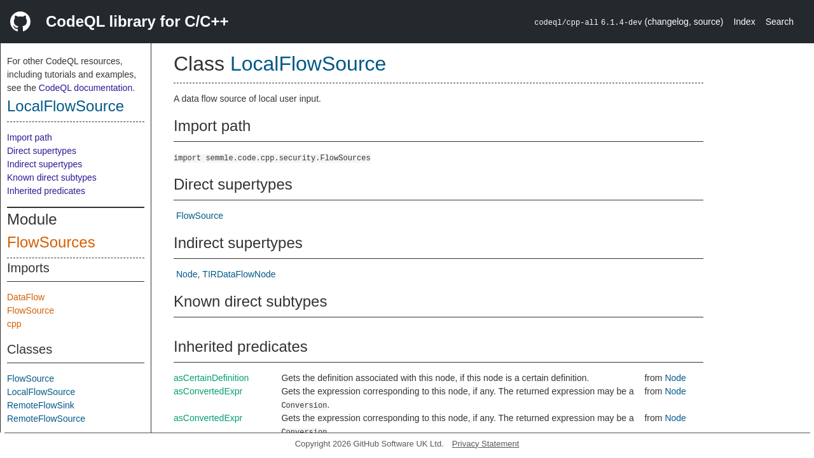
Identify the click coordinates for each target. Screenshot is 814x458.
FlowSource (30, 310)
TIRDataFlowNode (238, 274)
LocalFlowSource (65, 105)
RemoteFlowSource (46, 418)
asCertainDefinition (211, 378)
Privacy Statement (486, 443)
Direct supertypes (41, 151)
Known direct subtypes (52, 177)
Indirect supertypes (44, 164)
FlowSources (51, 242)
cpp (14, 324)
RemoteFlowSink (40, 405)
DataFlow (26, 297)
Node (186, 274)
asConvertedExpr (208, 391)
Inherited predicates (46, 191)
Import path (29, 137)
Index (744, 22)
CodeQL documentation (85, 88)
